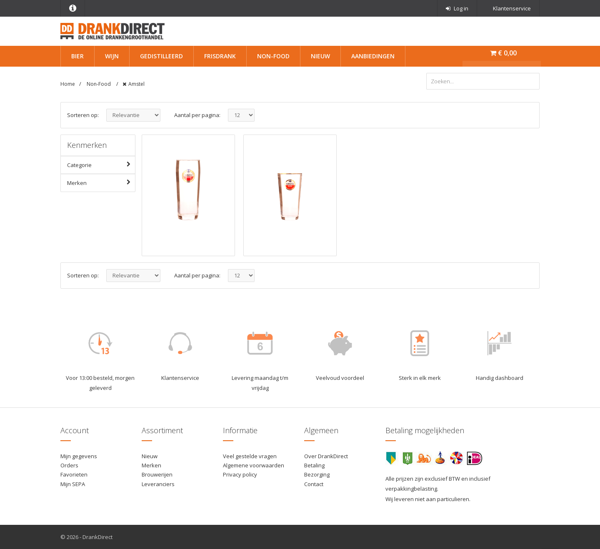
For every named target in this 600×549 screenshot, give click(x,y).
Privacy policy (240, 474)
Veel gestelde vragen (250, 456)
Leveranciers (158, 484)
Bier (77, 56)
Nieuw (320, 56)
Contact (313, 484)
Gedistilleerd (161, 56)
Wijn (112, 56)
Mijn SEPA (72, 484)
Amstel (136, 83)
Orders (69, 465)
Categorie (101, 164)
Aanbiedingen (373, 56)
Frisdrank (220, 56)
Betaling (314, 465)
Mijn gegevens (78, 456)
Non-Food (273, 56)
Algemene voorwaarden (253, 465)
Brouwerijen (157, 474)
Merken (101, 182)
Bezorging (317, 474)
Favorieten (74, 474)
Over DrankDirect (326, 456)
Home (67, 83)
